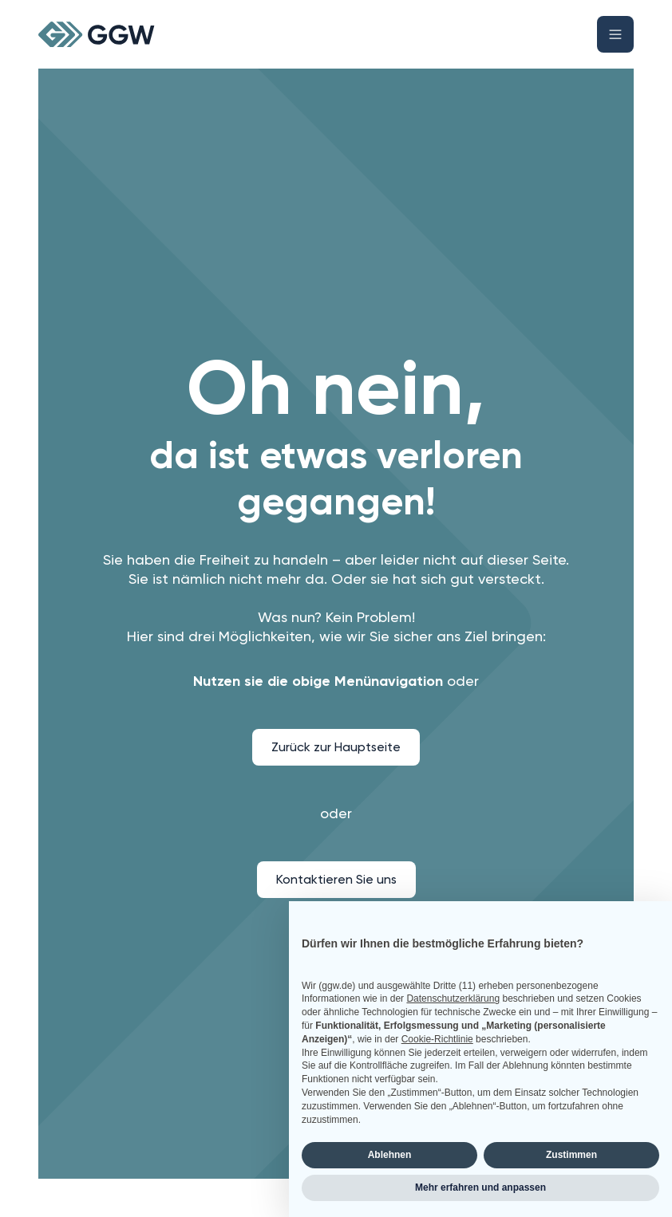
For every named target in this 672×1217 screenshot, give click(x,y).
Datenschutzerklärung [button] (453, 998)
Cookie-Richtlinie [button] (437, 1039)
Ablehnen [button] (390, 1154)
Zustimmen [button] (571, 1154)
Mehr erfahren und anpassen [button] (480, 1187)
